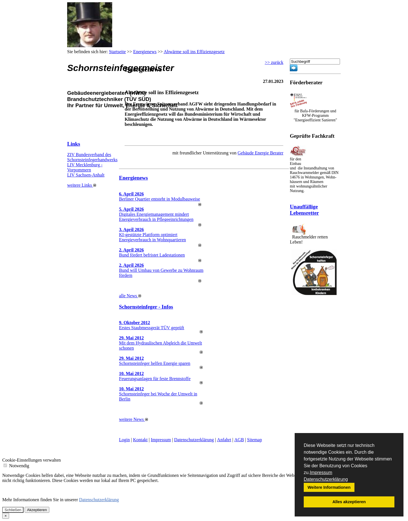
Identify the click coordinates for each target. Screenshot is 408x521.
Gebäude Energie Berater (260, 152)
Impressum (321, 472)
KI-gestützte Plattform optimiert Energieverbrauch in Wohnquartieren (152, 237)
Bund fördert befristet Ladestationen (152, 255)
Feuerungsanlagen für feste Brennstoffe (155, 378)
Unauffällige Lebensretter (304, 210)
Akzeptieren (37, 510)
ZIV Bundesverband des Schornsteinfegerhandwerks (92, 157)
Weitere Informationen (329, 487)
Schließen (13, 510)
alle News (130, 295)
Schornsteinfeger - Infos (146, 307)
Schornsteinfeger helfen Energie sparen (154, 363)
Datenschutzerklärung (326, 479)
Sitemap (254, 439)
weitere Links (81, 185)
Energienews (133, 178)
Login (124, 439)
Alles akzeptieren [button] (349, 502)
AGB (239, 439)
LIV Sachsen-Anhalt (86, 175)
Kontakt (140, 439)
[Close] (5, 516)
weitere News (133, 419)
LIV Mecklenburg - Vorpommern (85, 167)
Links (73, 144)
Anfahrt (224, 439)
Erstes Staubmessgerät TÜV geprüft (151, 327)
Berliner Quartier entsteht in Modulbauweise (159, 199)
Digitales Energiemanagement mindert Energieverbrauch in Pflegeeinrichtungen (156, 217)
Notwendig (16, 465)
